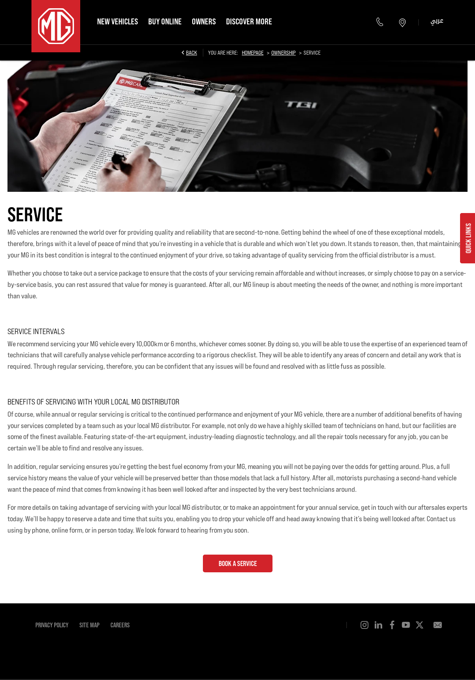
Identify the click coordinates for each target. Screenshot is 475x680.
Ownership (283, 52)
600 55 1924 (381, 22)
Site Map (89, 625)
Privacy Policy (51, 625)
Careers (120, 625)
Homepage (252, 52)
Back (191, 52)
